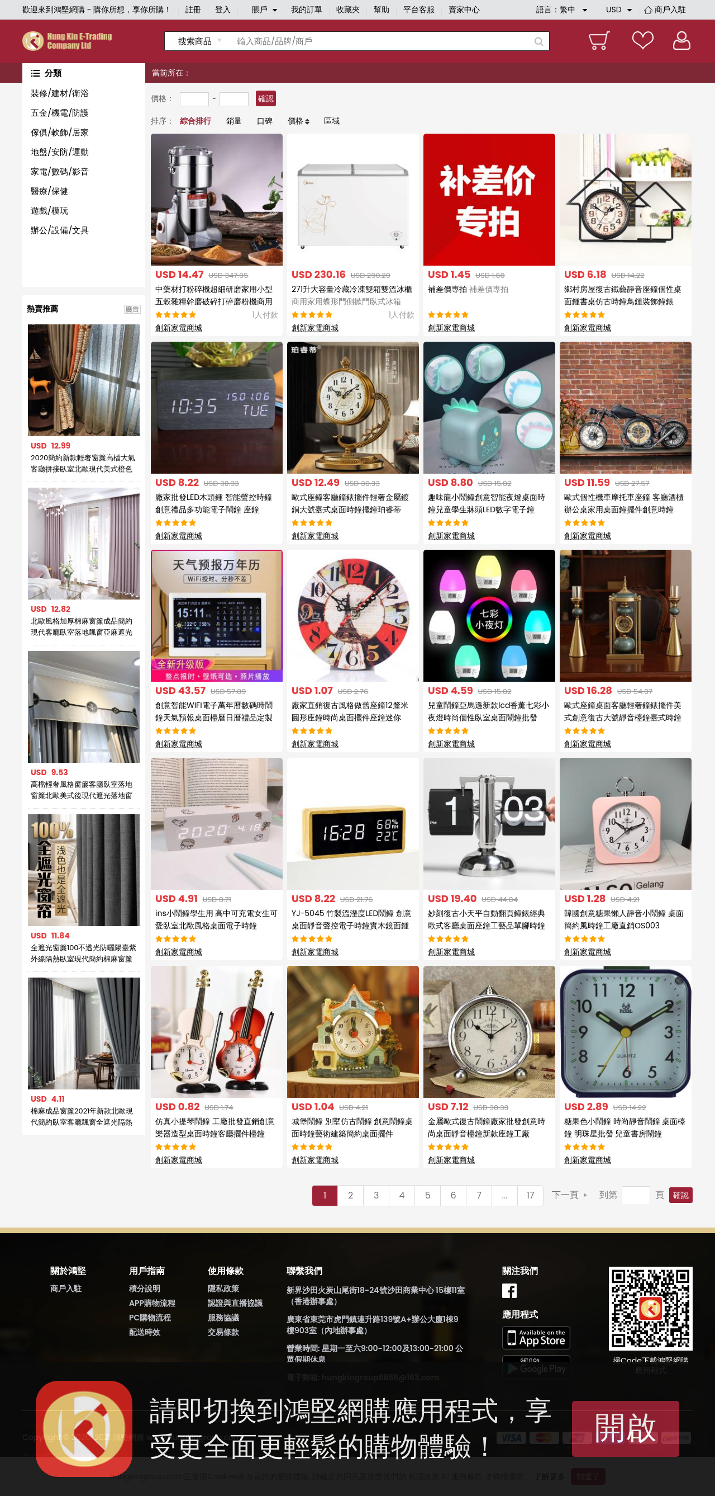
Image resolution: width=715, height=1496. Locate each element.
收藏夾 (348, 9)
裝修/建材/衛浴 (60, 93)
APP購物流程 (152, 1303)
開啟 (625, 1427)
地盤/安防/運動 (60, 152)
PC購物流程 (150, 1317)
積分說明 (144, 1288)
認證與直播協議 (235, 1303)
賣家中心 (464, 9)
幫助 (381, 9)
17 (531, 1195)
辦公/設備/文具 (60, 230)
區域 (332, 120)
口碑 (265, 120)
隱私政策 (223, 1288)
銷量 (234, 120)
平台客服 (419, 9)
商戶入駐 (670, 9)
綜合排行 (195, 120)
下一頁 (565, 1194)
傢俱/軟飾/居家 (60, 132)
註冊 (193, 9)
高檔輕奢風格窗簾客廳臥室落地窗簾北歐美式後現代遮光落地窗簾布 (81, 790)
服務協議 (223, 1317)
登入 (223, 9)
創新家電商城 (178, 327)
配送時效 (144, 1332)
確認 (266, 98)
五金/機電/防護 (60, 113)
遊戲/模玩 (49, 210)
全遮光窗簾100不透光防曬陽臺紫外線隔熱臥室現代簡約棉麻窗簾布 (84, 953)
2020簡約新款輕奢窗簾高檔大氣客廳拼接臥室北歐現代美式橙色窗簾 (83, 463)
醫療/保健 (49, 191)
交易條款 (223, 1332)
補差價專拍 (468, 289)
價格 (295, 120)
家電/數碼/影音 (60, 171)
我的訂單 (306, 9)
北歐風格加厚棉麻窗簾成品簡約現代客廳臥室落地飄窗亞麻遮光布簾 (81, 627)
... (505, 1195)
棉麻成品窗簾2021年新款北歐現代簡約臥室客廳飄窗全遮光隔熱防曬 (82, 1117)
